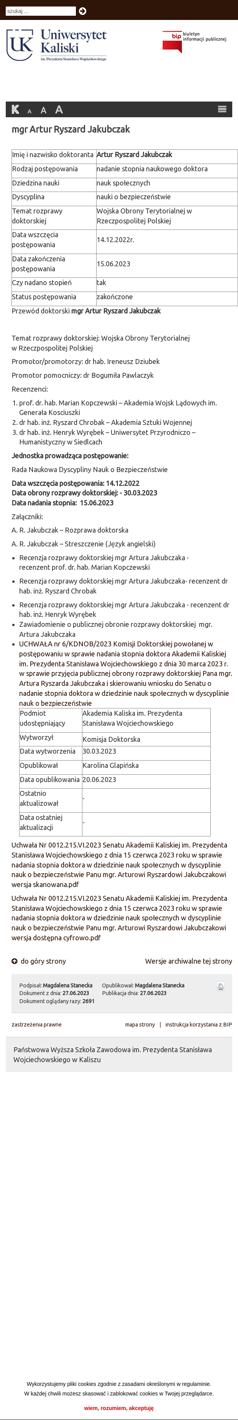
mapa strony (140, 1025)
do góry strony (38, 961)
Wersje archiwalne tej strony (188, 961)
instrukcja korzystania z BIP (199, 1025)
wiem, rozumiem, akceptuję (119, 1408)
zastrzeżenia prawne (36, 1025)
